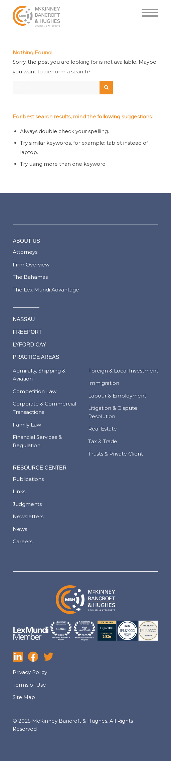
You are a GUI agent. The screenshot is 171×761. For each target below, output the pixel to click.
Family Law (27, 425)
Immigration (103, 383)
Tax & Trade (102, 441)
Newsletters (28, 516)
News (20, 529)
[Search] (63, 87)
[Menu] (146, 13)
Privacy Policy (30, 672)
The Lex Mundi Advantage (46, 289)
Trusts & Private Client (115, 454)
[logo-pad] (71, 13)
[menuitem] (146, 13)
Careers (22, 541)
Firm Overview (31, 264)
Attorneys (25, 252)
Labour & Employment (117, 396)
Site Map (24, 697)
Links (19, 491)
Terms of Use (29, 685)
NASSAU (24, 319)
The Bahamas (30, 277)
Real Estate (102, 429)
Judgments (27, 504)
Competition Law (34, 391)
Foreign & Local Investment (123, 370)
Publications (28, 479)
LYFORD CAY (29, 344)
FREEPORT (27, 332)
